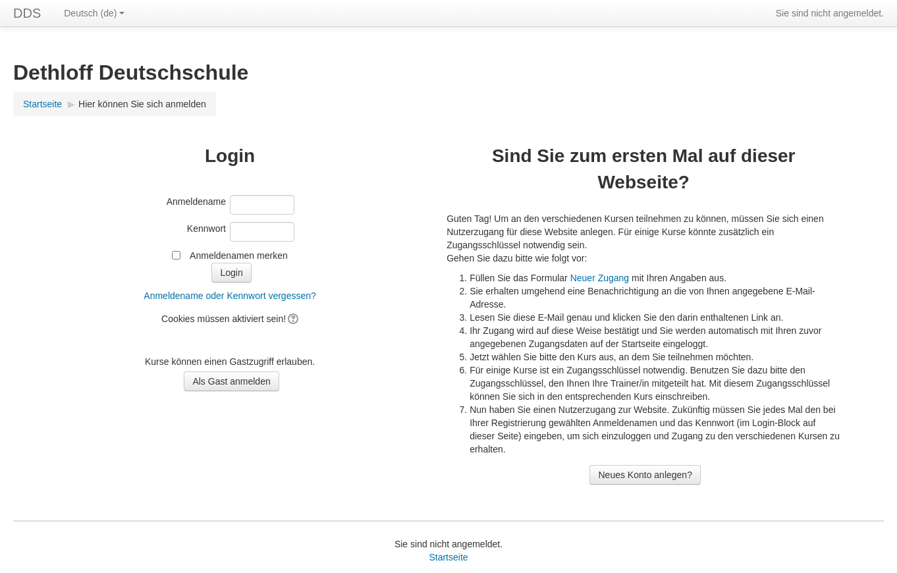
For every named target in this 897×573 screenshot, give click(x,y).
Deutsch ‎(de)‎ (94, 13)
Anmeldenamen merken (239, 255)
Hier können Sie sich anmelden (142, 104)
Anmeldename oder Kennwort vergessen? (230, 295)
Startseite (42, 104)
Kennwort (206, 228)
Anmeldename (196, 201)
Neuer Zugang (600, 278)
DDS (27, 13)
